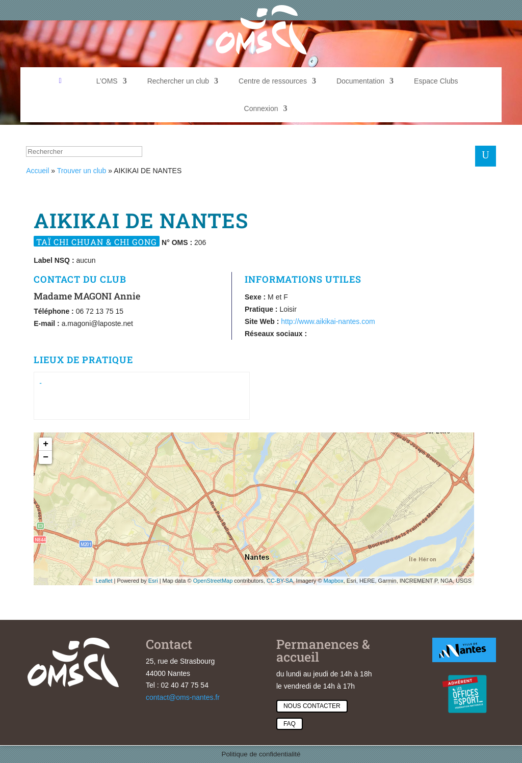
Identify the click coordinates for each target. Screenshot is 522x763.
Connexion (261, 108)
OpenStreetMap (213, 581)
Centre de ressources (273, 81)
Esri (153, 581)
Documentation (360, 81)
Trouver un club (82, 171)
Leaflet (103, 581)
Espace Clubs (436, 81)
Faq (289, 723)
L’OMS (107, 81)
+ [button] (45, 444)
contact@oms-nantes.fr (183, 697)
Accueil (37, 171)
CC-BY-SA (280, 581)
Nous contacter (312, 706)
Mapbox (334, 581)
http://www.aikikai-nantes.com (328, 321)
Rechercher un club (178, 81)
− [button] (45, 457)
